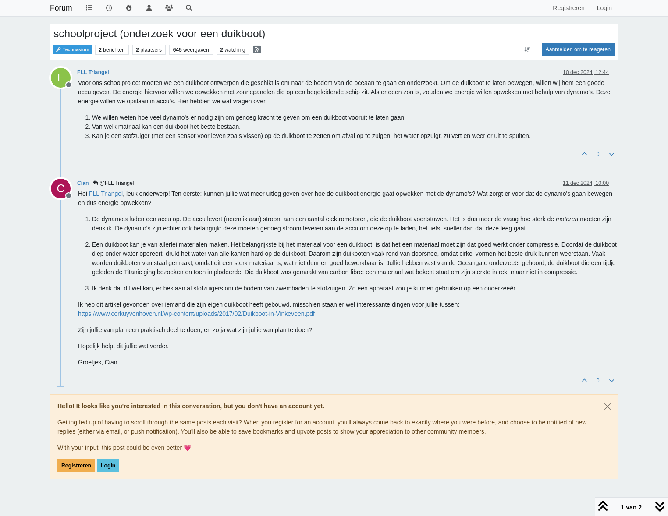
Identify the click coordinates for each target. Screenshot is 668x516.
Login (108, 466)
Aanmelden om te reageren (578, 49)
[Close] (607, 406)
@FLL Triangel (113, 183)
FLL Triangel (93, 72)
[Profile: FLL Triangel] (106, 193)
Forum (61, 8)
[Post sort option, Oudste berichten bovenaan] (527, 49)
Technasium (72, 50)
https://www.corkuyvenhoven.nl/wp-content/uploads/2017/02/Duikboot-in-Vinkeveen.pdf (196, 313)
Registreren (76, 466)
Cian (83, 183)
